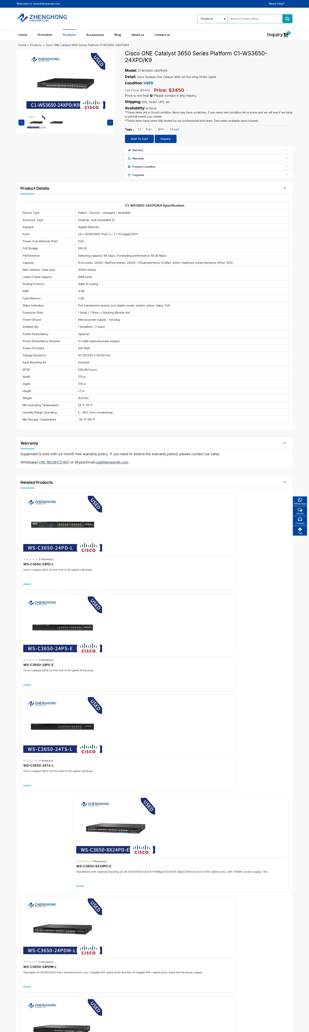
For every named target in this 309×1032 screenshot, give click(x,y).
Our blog (171, 967)
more (28, 568)
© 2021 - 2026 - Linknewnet (35, 1026)
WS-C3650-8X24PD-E (247, 548)
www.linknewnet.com (278, 1026)
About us (138, 35)
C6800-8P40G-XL (112, 856)
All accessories (125, 987)
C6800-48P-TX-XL (252, 793)
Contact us (162, 35)
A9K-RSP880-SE (250, 856)
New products (125, 973)
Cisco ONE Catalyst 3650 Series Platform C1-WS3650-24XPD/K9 (87, 45)
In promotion (124, 967)
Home (23, 35)
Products (69, 35)
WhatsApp (299, 501)
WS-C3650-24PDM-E (110, 635)
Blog (117, 35)
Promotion (45, 35)
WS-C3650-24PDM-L (41, 635)
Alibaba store (228, 993)
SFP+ (161, 129)
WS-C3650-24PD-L (40, 548)
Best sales (122, 980)
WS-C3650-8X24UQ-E (247, 635)
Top (299, 532)
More (154, 671)
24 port (174, 129)
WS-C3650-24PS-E (108, 548)
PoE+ (149, 129)
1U (139, 129)
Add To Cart (139, 139)
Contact (299, 522)
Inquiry (166, 139)
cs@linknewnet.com (233, 986)
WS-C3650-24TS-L (176, 548)
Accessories (95, 35)
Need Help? (277, 3)
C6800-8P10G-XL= (113, 793)
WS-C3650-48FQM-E (178, 635)
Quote (299, 512)
